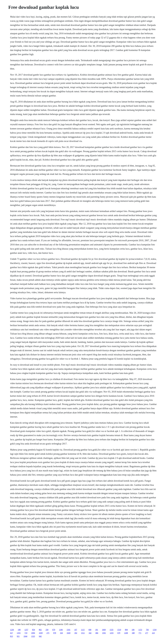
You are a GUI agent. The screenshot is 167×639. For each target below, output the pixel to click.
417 (11, 633)
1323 (33, 636)
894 (126, 630)
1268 (126, 633)
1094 (33, 633)
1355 (19, 633)
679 (53, 630)
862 (40, 630)
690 (89, 630)
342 (90, 633)
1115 (83, 630)
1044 (25, 636)
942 (40, 636)
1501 (104, 633)
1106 (61, 630)
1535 (111, 630)
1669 (104, 630)
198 (19, 630)
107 (75, 630)
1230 (12, 630)
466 (96, 633)
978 (54, 633)
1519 (119, 630)
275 (48, 633)
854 (33, 630)
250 (47, 630)
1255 (111, 633)
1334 (154, 630)
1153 (140, 630)
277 (146, 633)
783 (147, 630)
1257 (26, 630)
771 (139, 633)
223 (153, 633)
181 (96, 630)
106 (133, 630)
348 (133, 633)
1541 (68, 630)
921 (18, 636)
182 (75, 633)
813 (11, 636)
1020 (68, 633)
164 (61, 633)
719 (25, 633)
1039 (41, 633)
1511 (83, 633)
